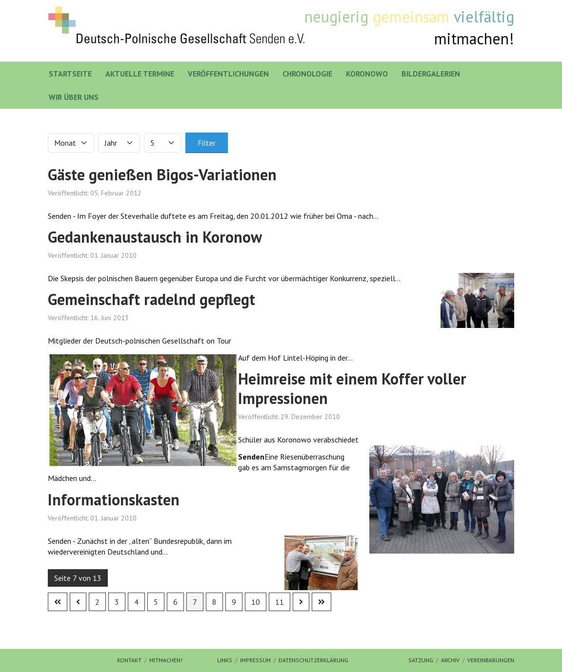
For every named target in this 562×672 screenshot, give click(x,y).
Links (224, 660)
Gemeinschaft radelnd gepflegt (151, 299)
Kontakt (129, 660)
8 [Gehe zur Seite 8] (214, 602)
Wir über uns (74, 97)
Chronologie (307, 73)
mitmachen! (165, 660)
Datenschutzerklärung (313, 660)
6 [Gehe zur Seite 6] (175, 602)
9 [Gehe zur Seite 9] (234, 602)
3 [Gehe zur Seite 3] (117, 602)
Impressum (255, 660)
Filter (207, 143)
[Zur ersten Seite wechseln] (57, 602)
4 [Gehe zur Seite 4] (136, 602)
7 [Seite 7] (195, 602)
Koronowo (367, 73)
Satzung (420, 660)
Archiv (450, 660)
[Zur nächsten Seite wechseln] (301, 602)
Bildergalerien (430, 73)
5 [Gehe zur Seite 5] (156, 602)
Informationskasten (114, 499)
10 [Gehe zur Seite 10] (255, 602)
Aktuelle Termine (139, 73)
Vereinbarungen (490, 660)
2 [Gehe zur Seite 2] (97, 602)
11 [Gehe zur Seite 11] (279, 602)
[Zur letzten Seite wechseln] (321, 602)
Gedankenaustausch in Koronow (155, 237)
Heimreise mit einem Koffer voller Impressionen (352, 388)
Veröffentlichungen (228, 73)
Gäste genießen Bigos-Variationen (162, 174)
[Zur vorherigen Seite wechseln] (78, 602)
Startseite (70, 73)
